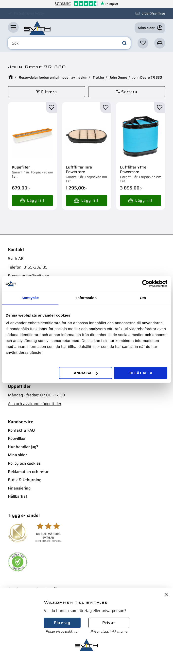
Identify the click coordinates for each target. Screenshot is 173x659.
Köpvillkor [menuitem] (17, 438)
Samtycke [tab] (30, 298)
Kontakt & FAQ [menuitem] (21, 430)
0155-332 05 (35, 267)
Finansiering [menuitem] (19, 488)
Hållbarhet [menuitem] (17, 496)
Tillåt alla (140, 373)
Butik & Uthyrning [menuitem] (24, 480)
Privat (108, 623)
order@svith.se (153, 13)
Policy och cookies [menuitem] (24, 463)
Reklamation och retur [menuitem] (28, 472)
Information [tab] (86, 298)
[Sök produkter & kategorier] (69, 43)
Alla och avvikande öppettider (34, 404)
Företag (62, 623)
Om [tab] (143, 298)
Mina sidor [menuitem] (17, 455)
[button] (13, 27)
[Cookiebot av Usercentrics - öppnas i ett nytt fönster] (145, 283)
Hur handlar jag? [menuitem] (23, 447)
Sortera (129, 92)
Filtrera (49, 92)
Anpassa (85, 373)
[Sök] (124, 43)
